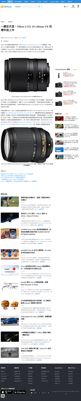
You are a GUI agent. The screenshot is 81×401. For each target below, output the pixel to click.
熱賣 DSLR (57, 381)
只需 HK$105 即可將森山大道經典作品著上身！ (13, 175)
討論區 (2, 381)
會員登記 (70, 378)
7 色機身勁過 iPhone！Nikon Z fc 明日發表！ (13, 179)
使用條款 (70, 381)
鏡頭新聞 (24, 37)
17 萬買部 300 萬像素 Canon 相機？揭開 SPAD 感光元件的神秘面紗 (71, 118)
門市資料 (57, 371)
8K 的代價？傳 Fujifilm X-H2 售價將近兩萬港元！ (14, 177)
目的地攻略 (44, 376)
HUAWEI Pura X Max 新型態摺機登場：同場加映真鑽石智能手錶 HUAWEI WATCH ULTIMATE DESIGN (36, 232)
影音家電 (30, 381)
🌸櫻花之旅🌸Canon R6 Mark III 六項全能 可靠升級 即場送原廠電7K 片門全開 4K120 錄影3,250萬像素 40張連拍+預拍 (70, 84)
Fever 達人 (3, 374)
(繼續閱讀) (41, 209)
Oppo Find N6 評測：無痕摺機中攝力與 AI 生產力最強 (71, 142)
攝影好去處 (45, 371)
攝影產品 (30, 374)
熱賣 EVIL (57, 383)
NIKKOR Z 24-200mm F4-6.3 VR (31, 45)
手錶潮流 (30, 383)
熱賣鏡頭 (57, 378)
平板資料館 (17, 378)
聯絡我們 (70, 374)
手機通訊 (30, 376)
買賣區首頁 (30, 371)
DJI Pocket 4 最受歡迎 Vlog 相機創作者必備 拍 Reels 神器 (68, 74)
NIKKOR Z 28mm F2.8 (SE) (23, 124)
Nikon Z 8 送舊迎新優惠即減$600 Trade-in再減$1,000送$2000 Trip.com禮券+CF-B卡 (69, 93)
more (75, 69)
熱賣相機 (57, 376)
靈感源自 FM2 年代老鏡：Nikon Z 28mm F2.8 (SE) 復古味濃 (17, 174)
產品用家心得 (17, 381)
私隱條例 (70, 383)
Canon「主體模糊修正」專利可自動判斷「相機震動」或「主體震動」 (19, 181)
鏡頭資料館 (17, 374)
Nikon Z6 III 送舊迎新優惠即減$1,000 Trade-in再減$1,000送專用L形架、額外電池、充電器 (70, 102)
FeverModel (4, 376)
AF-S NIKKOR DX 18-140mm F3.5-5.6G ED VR (19, 113)
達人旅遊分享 (44, 381)
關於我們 (70, 371)
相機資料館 (17, 371)
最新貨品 (57, 374)
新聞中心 (3, 21)
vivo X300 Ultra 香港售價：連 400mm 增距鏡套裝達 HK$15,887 (71, 135)
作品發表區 (3, 378)
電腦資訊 (30, 378)
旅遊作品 (43, 378)
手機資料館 (17, 376)
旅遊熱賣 (43, 374)
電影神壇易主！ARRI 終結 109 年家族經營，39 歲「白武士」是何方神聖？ (71, 157)
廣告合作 (70, 376)
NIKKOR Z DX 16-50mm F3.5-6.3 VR (28, 122)
